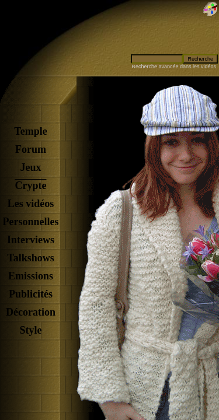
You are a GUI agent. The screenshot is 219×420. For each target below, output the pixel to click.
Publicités (31, 294)
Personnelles (31, 222)
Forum (30, 149)
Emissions (30, 276)
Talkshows (30, 258)
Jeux (30, 167)
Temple (30, 131)
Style (31, 330)
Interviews (30, 240)
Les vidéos (31, 203)
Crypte (31, 185)
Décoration (30, 312)
